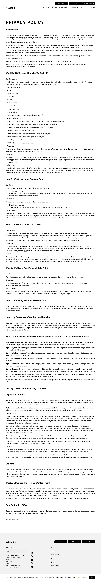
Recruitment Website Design (25, 574)
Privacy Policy (9, 574)
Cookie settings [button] (82, 577)
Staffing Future (36, 574)
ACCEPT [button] (92, 577)
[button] (67, 7)
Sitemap (15, 574)
